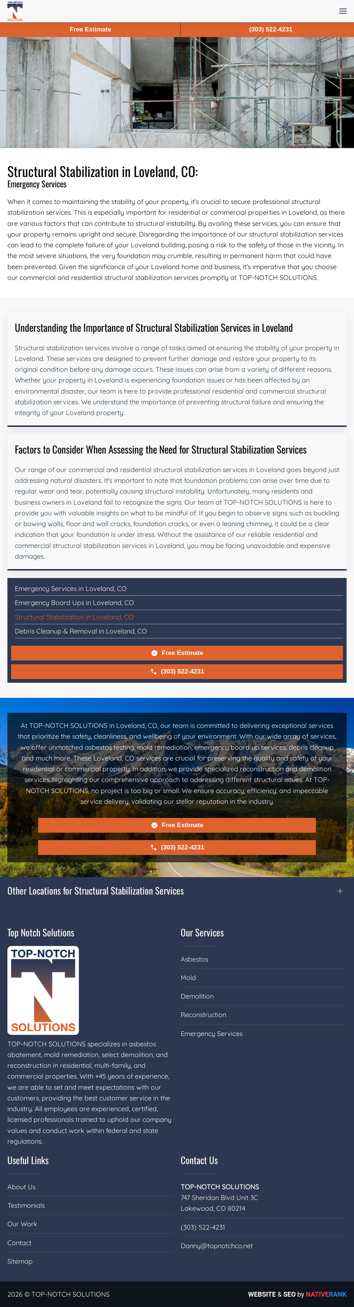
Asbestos (194, 959)
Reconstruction (203, 1014)
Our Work (22, 1224)
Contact (19, 1243)
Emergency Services (212, 1033)
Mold (188, 977)
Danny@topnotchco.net (217, 1245)
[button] (343, 11)
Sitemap (20, 1261)
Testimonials (26, 1205)
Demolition (197, 996)
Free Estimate (177, 653)
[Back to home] (15, 11)
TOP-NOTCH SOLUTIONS (220, 1187)
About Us (21, 1187)
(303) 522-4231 (177, 671)
